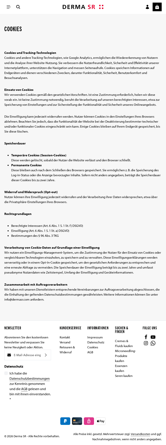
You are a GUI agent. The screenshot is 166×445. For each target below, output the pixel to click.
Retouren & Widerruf (67, 349)
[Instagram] (146, 344)
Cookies (92, 347)
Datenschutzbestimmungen (30, 378)
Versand (65, 342)
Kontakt (65, 337)
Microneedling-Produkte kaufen (125, 356)
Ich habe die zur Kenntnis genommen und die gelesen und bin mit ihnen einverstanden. (30, 386)
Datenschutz (95, 342)
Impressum (95, 337)
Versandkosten (140, 434)
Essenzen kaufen (121, 368)
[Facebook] (146, 338)
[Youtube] (153, 338)
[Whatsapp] (153, 344)
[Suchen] (18, 7)
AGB (24, 389)
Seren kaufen (123, 375)
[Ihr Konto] (147, 7)
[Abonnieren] (46, 355)
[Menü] (8, 7)
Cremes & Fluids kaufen (124, 343)
